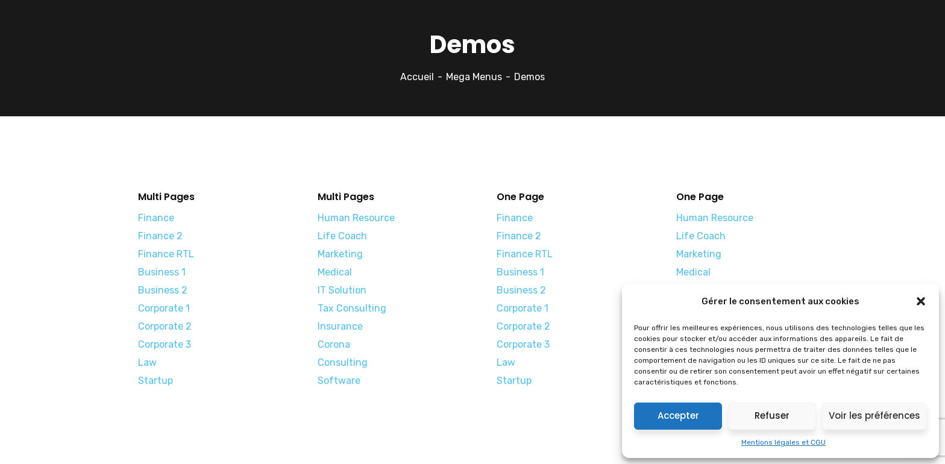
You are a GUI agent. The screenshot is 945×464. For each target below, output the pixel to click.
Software (339, 380)
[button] (921, 301)
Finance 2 (160, 236)
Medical (335, 272)
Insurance (340, 326)
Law (147, 362)
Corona (334, 344)
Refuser (772, 415)
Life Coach (342, 236)
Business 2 (162, 290)
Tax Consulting (352, 308)
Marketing (340, 254)
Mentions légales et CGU (783, 442)
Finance (156, 218)
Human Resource (356, 218)
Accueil (417, 77)
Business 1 (162, 272)
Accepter (678, 415)
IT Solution (342, 290)
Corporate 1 (164, 308)
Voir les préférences (874, 415)
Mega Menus (474, 77)
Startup (155, 380)
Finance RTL (166, 254)
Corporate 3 (164, 344)
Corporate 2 (165, 326)
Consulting (343, 362)
